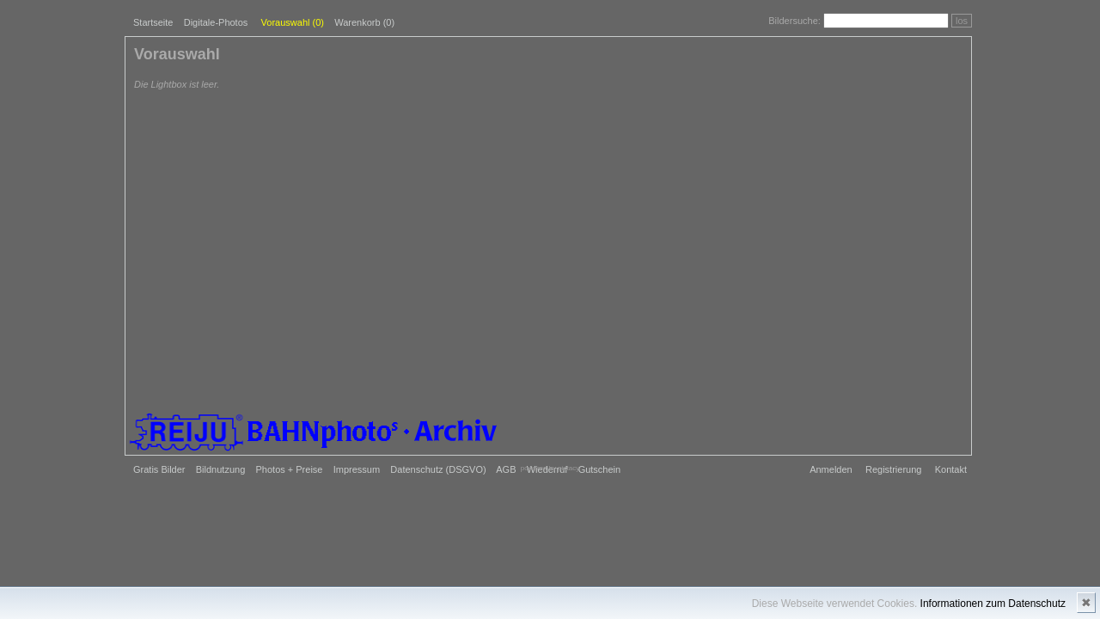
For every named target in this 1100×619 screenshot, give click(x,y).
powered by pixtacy (550, 468)
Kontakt (951, 469)
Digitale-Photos (216, 22)
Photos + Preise (289, 469)
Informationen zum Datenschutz (993, 604)
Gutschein (599, 469)
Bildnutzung (221, 469)
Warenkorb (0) (364, 22)
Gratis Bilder (159, 469)
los (962, 20)
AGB (506, 469)
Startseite (153, 22)
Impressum (356, 469)
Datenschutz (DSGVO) (438, 469)
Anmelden (831, 469)
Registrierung (893, 469)
